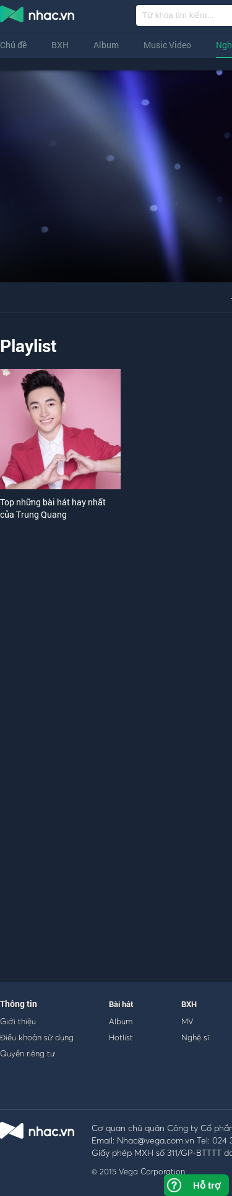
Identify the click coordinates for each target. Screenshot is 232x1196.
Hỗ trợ (206, 1185)
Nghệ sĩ (195, 1037)
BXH (60, 45)
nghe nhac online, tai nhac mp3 (37, 17)
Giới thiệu (18, 1021)
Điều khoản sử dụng (37, 1037)
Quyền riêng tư (27, 1053)
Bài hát (121, 1003)
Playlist (28, 345)
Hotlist (121, 1037)
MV (187, 1021)
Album (106, 45)
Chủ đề (13, 45)
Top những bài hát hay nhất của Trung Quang (53, 508)
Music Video (167, 45)
